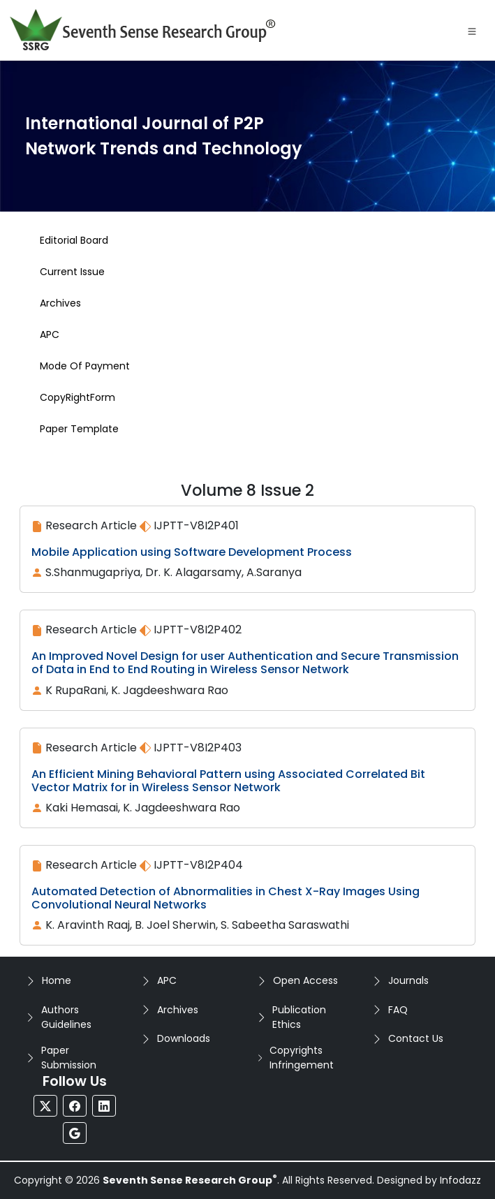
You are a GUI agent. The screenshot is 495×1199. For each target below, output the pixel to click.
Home (56, 980)
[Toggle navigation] (472, 30)
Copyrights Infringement (301, 1057)
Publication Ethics (299, 1017)
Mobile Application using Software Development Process (191, 552)
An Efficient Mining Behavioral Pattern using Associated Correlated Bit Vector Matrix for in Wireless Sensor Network (228, 780)
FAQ (398, 1010)
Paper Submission (68, 1057)
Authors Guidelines (66, 1017)
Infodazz (460, 1180)
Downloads (183, 1038)
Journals (408, 980)
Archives (177, 1010)
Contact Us (415, 1038)
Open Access (305, 980)
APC (167, 980)
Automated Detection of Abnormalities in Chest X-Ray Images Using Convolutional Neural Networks (225, 898)
